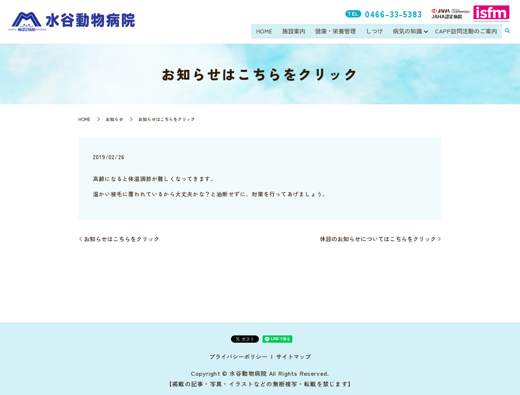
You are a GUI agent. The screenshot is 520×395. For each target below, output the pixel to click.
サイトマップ (293, 356)
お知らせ (114, 119)
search (507, 31)
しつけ (374, 31)
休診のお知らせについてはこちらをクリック (378, 239)
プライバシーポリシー (238, 356)
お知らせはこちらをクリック (121, 239)
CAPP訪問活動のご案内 (466, 31)
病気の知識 (407, 31)
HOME (266, 31)
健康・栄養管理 (336, 31)
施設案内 (295, 31)
